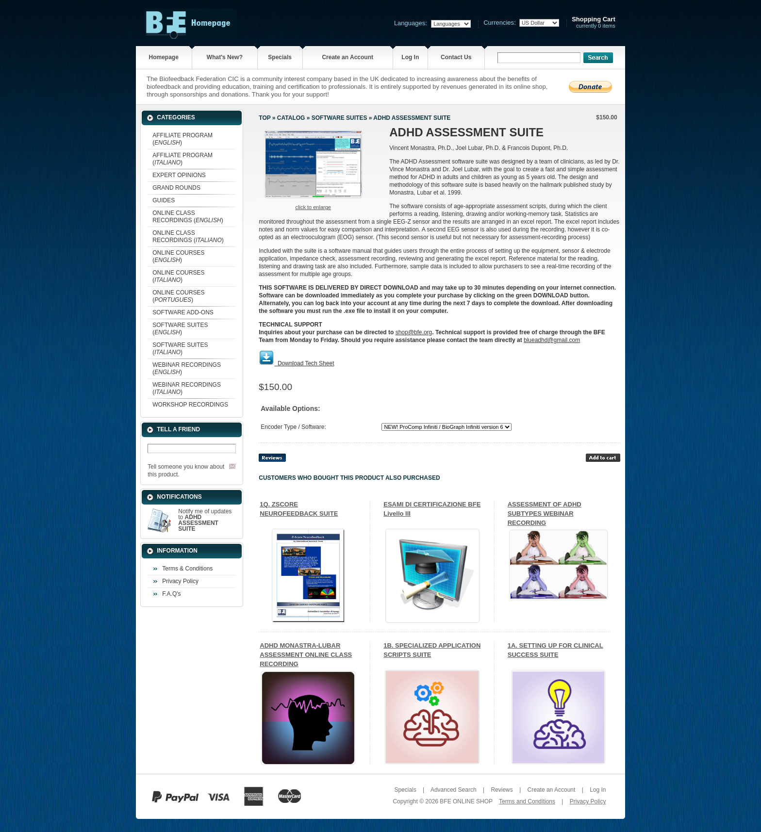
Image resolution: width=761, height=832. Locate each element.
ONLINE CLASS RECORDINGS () (187, 217)
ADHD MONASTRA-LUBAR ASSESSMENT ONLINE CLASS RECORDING (306, 655)
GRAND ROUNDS (176, 187)
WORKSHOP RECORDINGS (190, 404)
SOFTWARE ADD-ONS (183, 312)
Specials (280, 57)
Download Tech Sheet (306, 363)
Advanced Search (453, 789)
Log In (410, 57)
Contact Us (456, 57)
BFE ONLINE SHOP (466, 801)
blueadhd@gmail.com (552, 340)
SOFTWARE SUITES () (180, 329)
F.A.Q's (171, 593)
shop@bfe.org (414, 332)
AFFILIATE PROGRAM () (182, 139)
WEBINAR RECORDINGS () (186, 368)
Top (264, 117)
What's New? (225, 57)
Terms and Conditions (527, 801)
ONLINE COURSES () (178, 256)
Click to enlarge (313, 207)
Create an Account (347, 57)
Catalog (291, 117)
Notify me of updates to (205, 520)
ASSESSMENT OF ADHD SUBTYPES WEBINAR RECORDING (544, 513)
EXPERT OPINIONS (179, 175)
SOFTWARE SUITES (339, 117)
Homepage (163, 57)
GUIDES (163, 200)
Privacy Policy (180, 581)
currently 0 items (593, 22)
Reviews (502, 789)
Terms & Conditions (187, 568)
